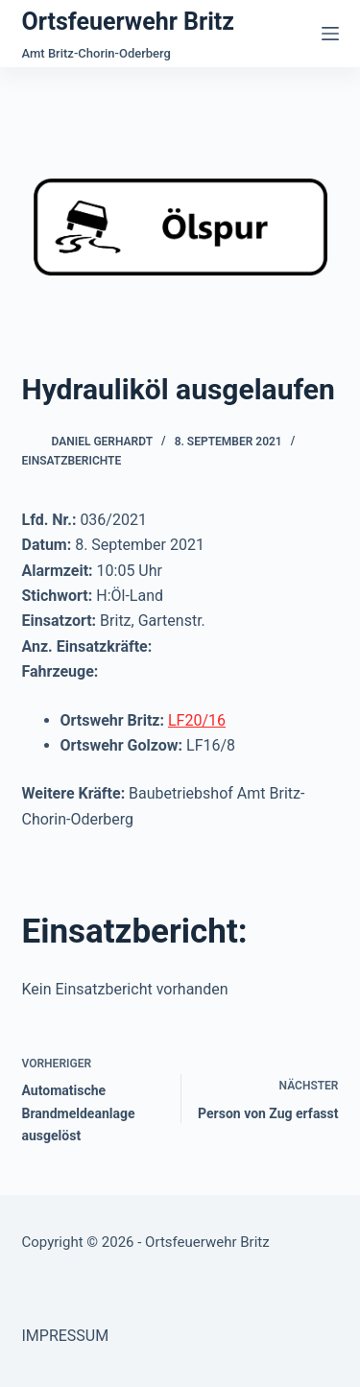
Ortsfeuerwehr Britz (128, 22)
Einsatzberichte (72, 460)
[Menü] (330, 33)
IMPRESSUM (65, 1336)
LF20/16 (197, 720)
